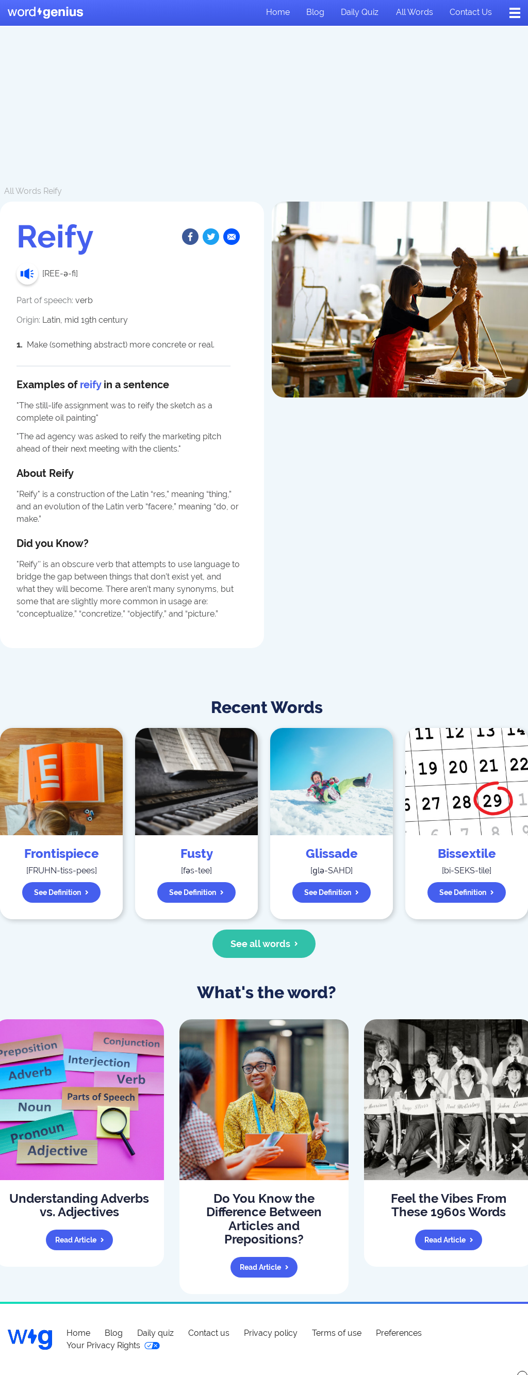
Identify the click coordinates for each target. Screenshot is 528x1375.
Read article (79, 1240)
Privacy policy (271, 1333)
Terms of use (336, 1333)
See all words (264, 944)
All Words (22, 191)
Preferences (399, 1333)
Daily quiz (359, 12)
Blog (315, 12)
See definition (61, 892)
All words (414, 12)
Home (278, 12)
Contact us (471, 12)
